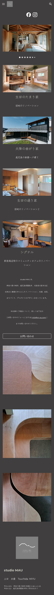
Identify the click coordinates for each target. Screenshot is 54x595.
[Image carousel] (27, 41)
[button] (3, 4)
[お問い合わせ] (27, 336)
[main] (27, 96)
